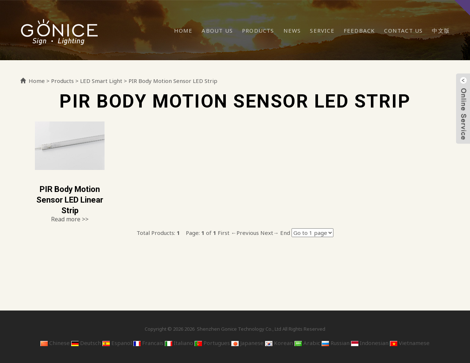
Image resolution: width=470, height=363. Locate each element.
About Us (217, 30)
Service (322, 30)
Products (258, 30)
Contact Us (403, 30)
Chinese (55, 342)
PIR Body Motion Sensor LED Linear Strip (70, 199)
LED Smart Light (101, 80)
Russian (336, 342)
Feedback (359, 30)
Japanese (247, 342)
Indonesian (369, 342)
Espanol (117, 342)
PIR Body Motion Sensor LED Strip (173, 80)
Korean (279, 342)
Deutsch (86, 342)
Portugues (212, 342)
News (292, 30)
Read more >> (69, 219)
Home (183, 30)
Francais (148, 342)
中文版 (441, 30)
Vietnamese (410, 342)
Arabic (307, 342)
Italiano (179, 342)
